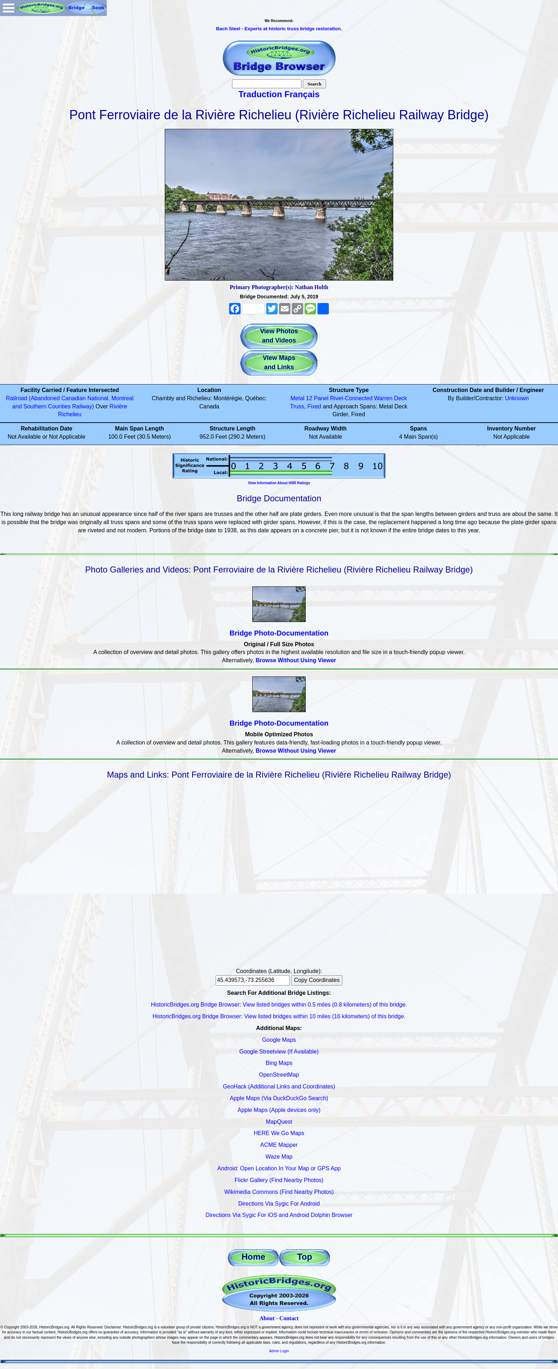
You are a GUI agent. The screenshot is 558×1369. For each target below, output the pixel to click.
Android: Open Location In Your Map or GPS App (279, 1168)
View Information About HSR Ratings (279, 483)
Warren (383, 398)
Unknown (517, 398)
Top (304, 1256)
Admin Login (279, 1351)
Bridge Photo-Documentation (279, 633)
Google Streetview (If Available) (279, 1052)
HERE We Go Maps (279, 1133)
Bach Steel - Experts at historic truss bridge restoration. (279, 28)
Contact (289, 1318)
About (267, 1318)
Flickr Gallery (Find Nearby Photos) (279, 1180)
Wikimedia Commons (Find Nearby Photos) (279, 1192)
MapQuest (279, 1122)
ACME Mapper (279, 1145)
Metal (297, 398)
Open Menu (8, 8)
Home (253, 1256)
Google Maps (279, 1040)
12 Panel (317, 398)
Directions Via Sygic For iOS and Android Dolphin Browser (278, 1215)
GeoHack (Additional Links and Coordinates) (279, 1086)
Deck (400, 398)
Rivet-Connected (351, 398)
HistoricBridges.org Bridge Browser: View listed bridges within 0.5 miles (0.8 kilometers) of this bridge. (279, 1005)
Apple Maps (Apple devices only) (278, 1110)
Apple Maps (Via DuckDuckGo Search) (279, 1098)
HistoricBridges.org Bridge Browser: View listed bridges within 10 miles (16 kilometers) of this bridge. (278, 1016)
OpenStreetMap (279, 1075)
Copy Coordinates (316, 980)
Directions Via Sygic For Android (279, 1204)
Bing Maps (279, 1063)
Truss (297, 406)
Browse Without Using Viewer (296, 660)
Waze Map (279, 1157)
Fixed (314, 406)
